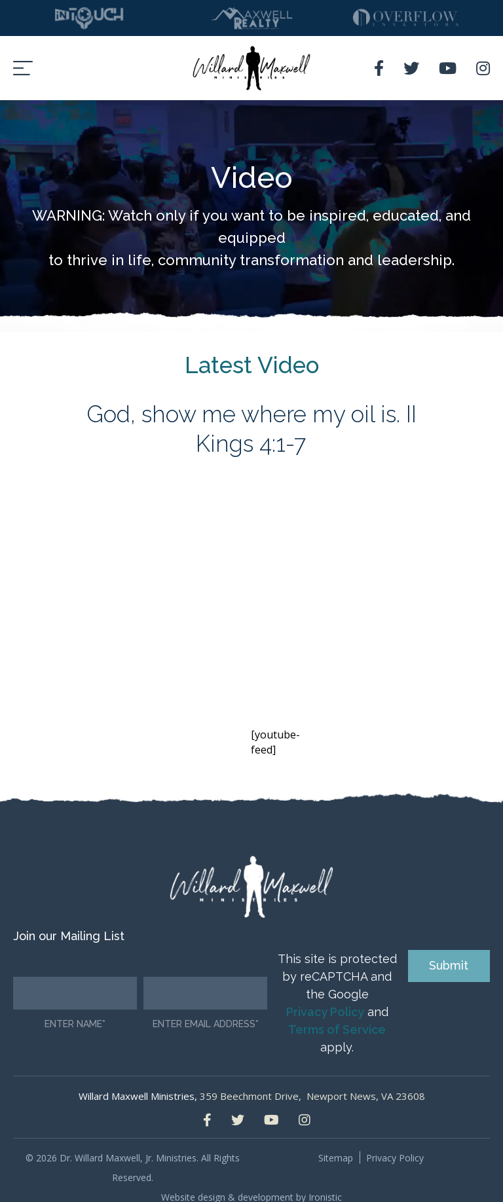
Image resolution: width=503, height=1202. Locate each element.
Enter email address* (206, 1009)
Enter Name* (75, 1009)
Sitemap (335, 1143)
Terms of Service (337, 1014)
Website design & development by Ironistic (251, 1182)
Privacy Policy (325, 997)
